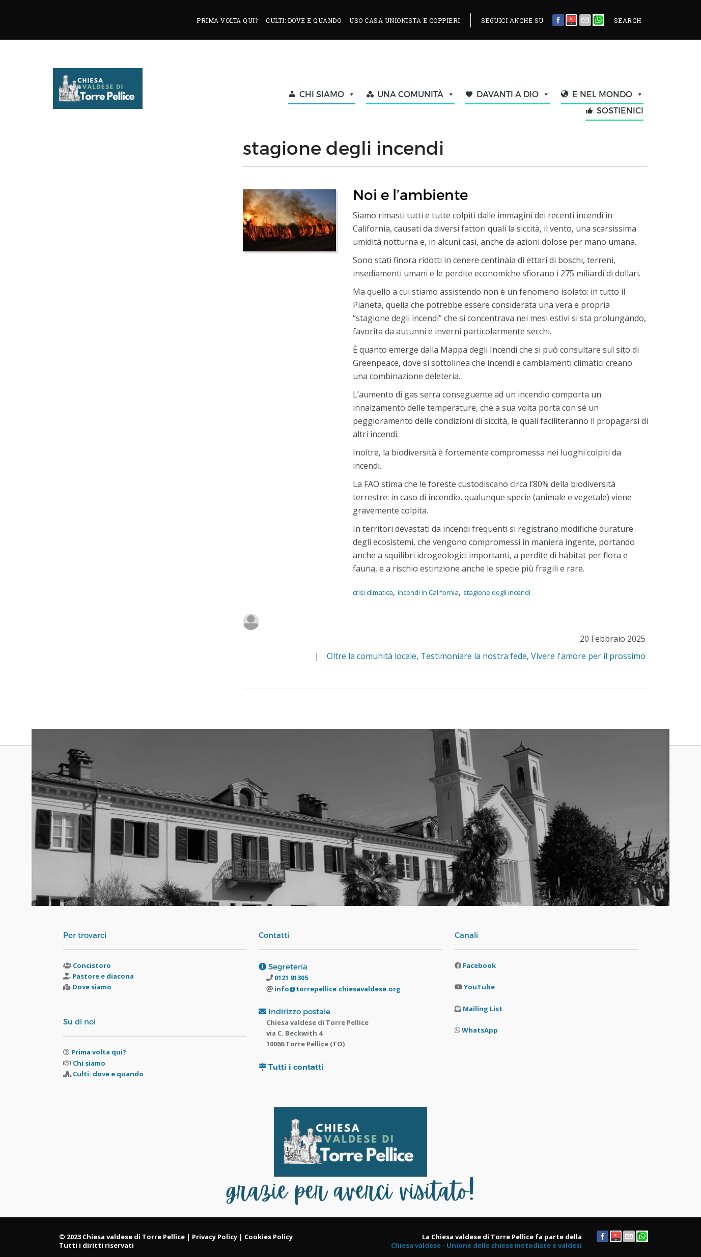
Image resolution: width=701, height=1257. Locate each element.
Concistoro (92, 965)
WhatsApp (480, 1030)
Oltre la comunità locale (371, 656)
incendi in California (428, 592)
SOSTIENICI (620, 110)
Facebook (479, 965)
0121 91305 (290, 977)
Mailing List (482, 1008)
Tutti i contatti (296, 1067)
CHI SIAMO (327, 94)
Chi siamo (89, 1063)
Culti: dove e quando (108, 1073)
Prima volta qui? (98, 1051)
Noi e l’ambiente (410, 194)
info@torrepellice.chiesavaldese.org (337, 988)
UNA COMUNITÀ (416, 94)
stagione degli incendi (496, 592)
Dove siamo (91, 986)
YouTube (479, 986)
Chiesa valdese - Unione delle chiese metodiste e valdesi (486, 1245)
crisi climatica (373, 592)
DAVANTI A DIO (513, 94)
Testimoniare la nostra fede (473, 656)
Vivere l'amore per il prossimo (588, 656)
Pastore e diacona (103, 976)
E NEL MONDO (607, 94)
